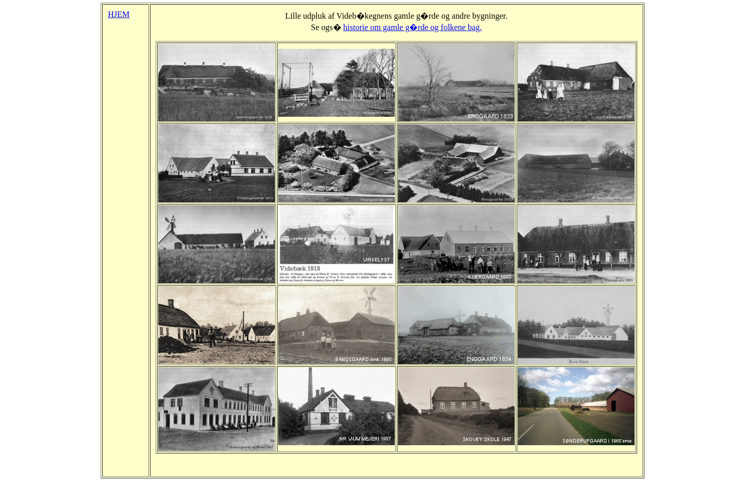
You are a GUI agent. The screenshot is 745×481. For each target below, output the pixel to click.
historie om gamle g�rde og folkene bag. (412, 27)
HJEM (119, 14)
